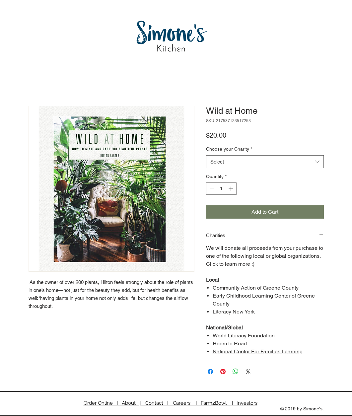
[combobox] (265, 161)
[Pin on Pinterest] (223, 372)
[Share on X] (248, 372)
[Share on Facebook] (210, 372)
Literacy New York (234, 312)
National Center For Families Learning (258, 351)
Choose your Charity (229, 149)
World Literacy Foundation (244, 335)
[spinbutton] (221, 188)
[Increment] (231, 188)
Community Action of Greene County (256, 288)
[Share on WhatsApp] (236, 372)
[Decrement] (211, 188)
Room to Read (230, 343)
